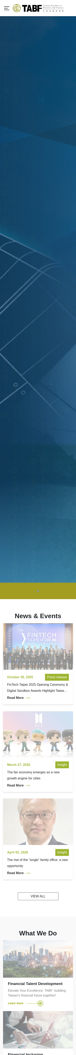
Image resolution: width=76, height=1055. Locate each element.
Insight (62, 704)
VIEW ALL (38, 835)
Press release (57, 616)
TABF (38, 8)
